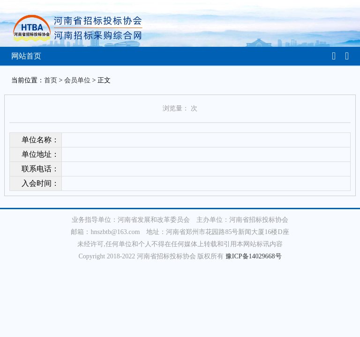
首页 (50, 80)
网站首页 (26, 56)
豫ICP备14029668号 (253, 256)
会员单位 (77, 80)
